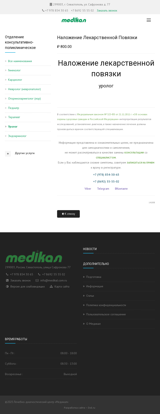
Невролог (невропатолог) (24, 89)
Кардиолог (15, 80)
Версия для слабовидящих (27, 286)
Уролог (13, 126)
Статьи (90, 296)
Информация (94, 286)
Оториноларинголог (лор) (24, 98)
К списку (68, 214)
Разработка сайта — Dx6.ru (79, 407)
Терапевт (14, 117)
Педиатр (13, 108)
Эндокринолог (17, 136)
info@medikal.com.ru (53, 280)
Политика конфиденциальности (106, 305)
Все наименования (20, 61)
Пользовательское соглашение (106, 314)
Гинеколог (14, 70)
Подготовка (93, 277)
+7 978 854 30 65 (56, 10)
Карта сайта (62, 286)
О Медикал (93, 324)
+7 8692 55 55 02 (82, 10)
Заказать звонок (107, 10)
